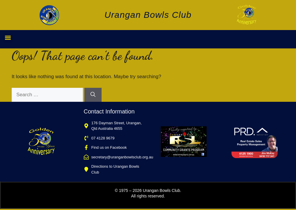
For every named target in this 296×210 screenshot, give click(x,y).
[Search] (93, 95)
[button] (8, 38)
